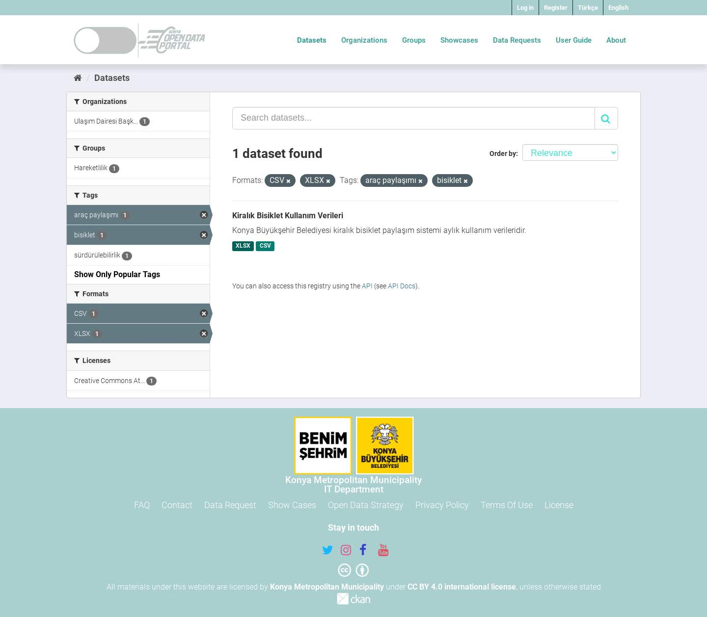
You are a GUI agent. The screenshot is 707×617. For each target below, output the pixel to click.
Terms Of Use (507, 505)
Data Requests (517, 40)
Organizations (364, 40)
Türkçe (588, 7)
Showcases (459, 40)
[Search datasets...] (413, 118)
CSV (265, 246)
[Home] (78, 78)
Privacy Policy (442, 505)
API (367, 286)
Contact (177, 505)
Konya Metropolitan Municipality (327, 586)
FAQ (142, 505)
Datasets (311, 40)
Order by (502, 153)
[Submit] (606, 118)
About (616, 40)
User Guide (574, 40)
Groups (414, 40)
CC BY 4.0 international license (462, 586)
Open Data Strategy (366, 505)
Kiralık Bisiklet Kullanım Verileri (287, 215)
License (558, 505)
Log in (525, 7)
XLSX (243, 246)
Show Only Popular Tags (117, 274)
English (618, 7)
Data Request (230, 505)
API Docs (401, 286)
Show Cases (292, 505)
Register (556, 7)
